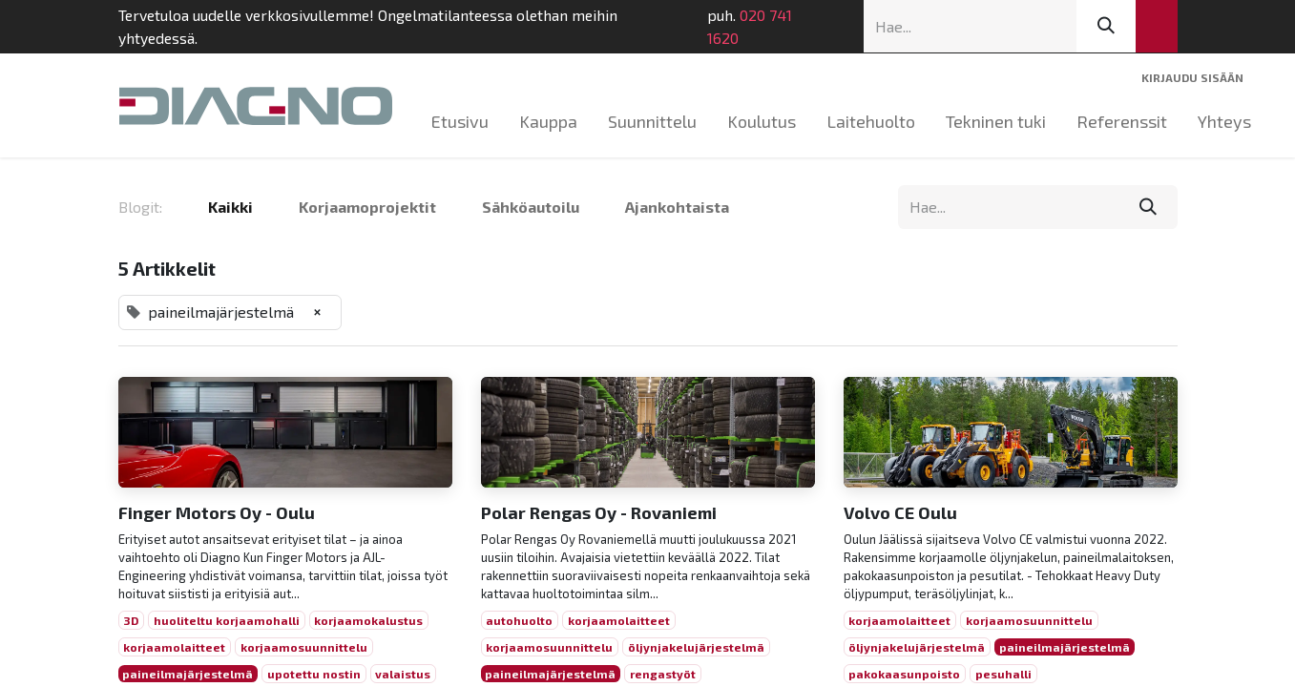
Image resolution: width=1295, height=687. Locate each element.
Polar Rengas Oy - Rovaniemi (599, 513)
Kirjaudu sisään (1192, 77)
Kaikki (230, 207)
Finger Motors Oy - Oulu (216, 513)
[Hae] (1106, 26)
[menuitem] (460, 122)
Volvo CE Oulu (900, 513)
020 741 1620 (749, 26)
